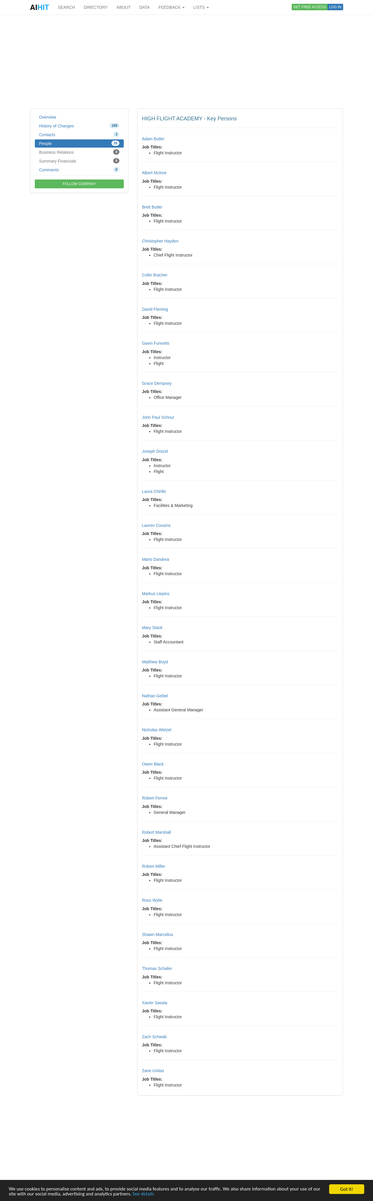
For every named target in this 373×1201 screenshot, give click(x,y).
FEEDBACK (172, 7)
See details (143, 1194)
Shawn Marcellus (157, 934)
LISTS (201, 7)
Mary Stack (152, 627)
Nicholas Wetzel (156, 729)
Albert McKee (154, 172)
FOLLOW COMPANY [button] (79, 184)
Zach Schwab (154, 1036)
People (79, 143)
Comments (79, 169)
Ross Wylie (152, 900)
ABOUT (123, 7)
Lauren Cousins (156, 525)
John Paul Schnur (158, 417)
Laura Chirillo (154, 491)
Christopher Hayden (160, 241)
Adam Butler (153, 138)
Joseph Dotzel (155, 451)
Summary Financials (79, 160)
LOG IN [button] (335, 7)
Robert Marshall (156, 832)
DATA (144, 7)
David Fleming (155, 309)
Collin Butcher (154, 275)
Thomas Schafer (157, 968)
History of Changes (79, 125)
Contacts (79, 134)
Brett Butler (152, 207)
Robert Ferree (154, 798)
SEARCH (66, 7)
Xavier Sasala (154, 1002)
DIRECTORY (96, 7)
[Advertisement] (186, 61)
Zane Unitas (153, 1070)
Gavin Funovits (155, 343)
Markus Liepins (155, 593)
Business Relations (79, 152)
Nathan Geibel (155, 695)
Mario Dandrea (155, 559)
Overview (47, 117)
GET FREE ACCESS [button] (309, 7)
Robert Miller (153, 866)
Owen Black (153, 764)
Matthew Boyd (155, 662)
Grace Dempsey (156, 383)
